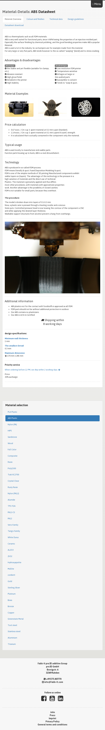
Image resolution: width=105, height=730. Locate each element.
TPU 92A (11, 506)
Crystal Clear (13, 481)
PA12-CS (11, 512)
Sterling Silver (14, 587)
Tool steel (12, 625)
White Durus (13, 537)
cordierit (11, 575)
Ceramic (11, 544)
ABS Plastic (12, 418)
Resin (10, 462)
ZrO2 (10, 556)
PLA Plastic (12, 412)
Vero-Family (13, 525)
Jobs (52, 712)
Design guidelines (76, 19)
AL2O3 (11, 550)
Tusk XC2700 (13, 474)
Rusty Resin (13, 487)
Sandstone (12, 437)
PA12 (10, 518)
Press (52, 715)
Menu (96, 4)
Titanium (12, 644)
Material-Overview (13, 19)
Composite (12, 456)
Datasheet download (14, 25)
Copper (11, 613)
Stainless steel (14, 631)
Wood (10, 443)
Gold (10, 581)
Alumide (11, 500)
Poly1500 (12, 468)
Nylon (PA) (12, 424)
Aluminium (12, 638)
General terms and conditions (52, 724)
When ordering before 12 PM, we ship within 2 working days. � (32, 370)
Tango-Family (14, 531)
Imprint (52, 718)
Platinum (12, 594)
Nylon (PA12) (13, 493)
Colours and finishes (35, 19)
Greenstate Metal (16, 619)
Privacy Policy (52, 721)
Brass (10, 600)
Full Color (12, 449)
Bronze (11, 606)
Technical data (56, 19)
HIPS (10, 430)
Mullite (11, 569)
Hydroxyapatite (14, 562)
